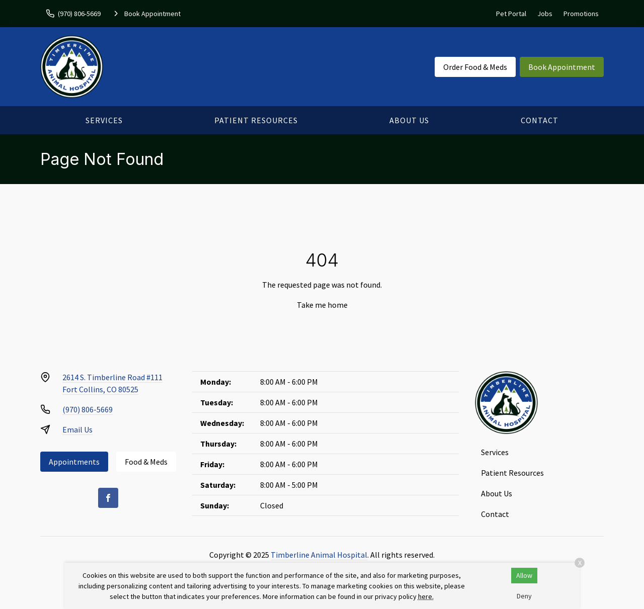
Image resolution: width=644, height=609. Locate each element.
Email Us (77, 429)
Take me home (322, 305)
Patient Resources (256, 120)
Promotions (581, 13)
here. (426, 596)
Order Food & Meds (475, 67)
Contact (539, 120)
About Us (409, 120)
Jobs (544, 13)
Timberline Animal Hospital (319, 555)
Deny (524, 595)
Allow (524, 575)
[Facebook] (108, 498)
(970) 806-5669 (87, 409)
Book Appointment (561, 67)
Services (104, 120)
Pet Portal (511, 13)
